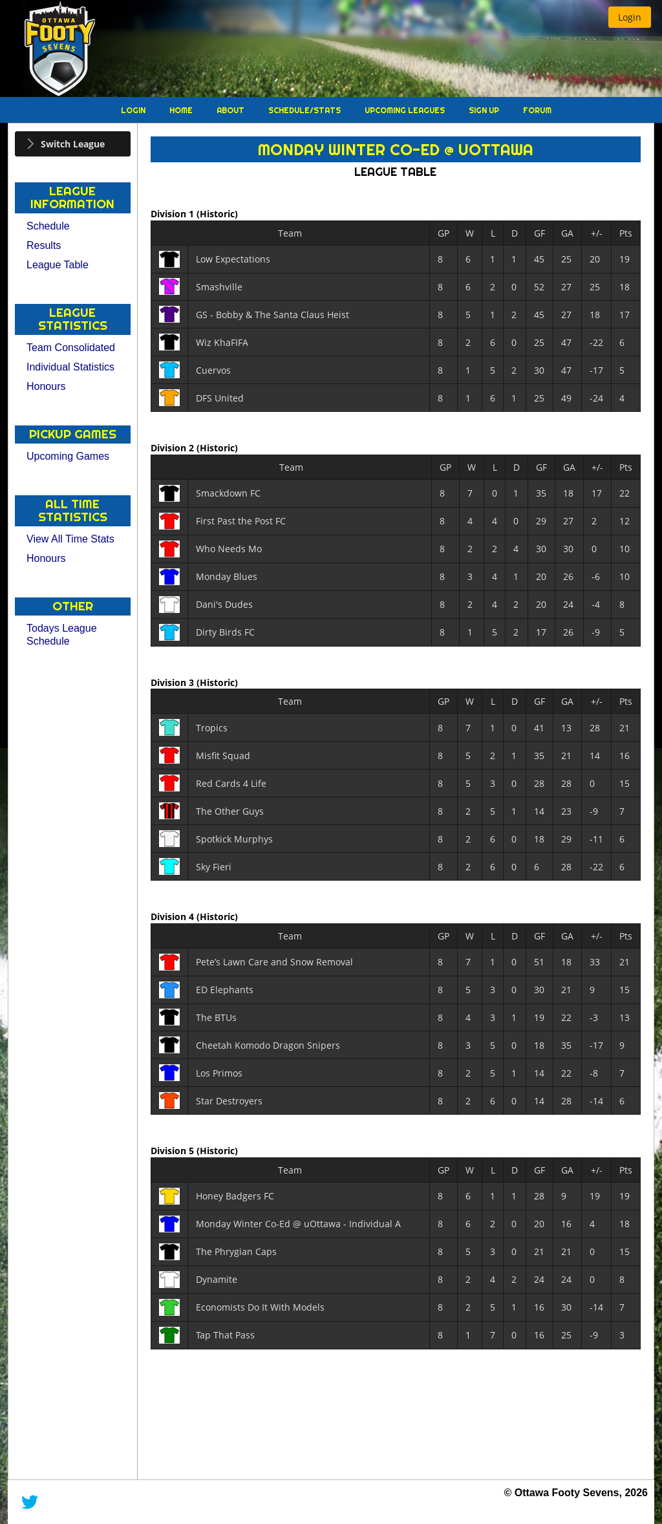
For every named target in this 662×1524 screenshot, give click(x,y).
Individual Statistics (70, 366)
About (231, 110)
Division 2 (174, 448)
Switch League (73, 144)
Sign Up (485, 110)
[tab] (73, 143)
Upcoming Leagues (406, 110)
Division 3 (174, 682)
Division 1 (174, 214)
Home (182, 110)
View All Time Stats (70, 538)
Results (44, 245)
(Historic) (217, 214)
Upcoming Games (68, 456)
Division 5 (174, 1150)
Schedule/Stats (305, 110)
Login (134, 110)
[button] (629, 17)
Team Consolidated (71, 347)
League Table (58, 264)
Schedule (48, 225)
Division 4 (174, 916)
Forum (537, 110)
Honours (46, 386)
